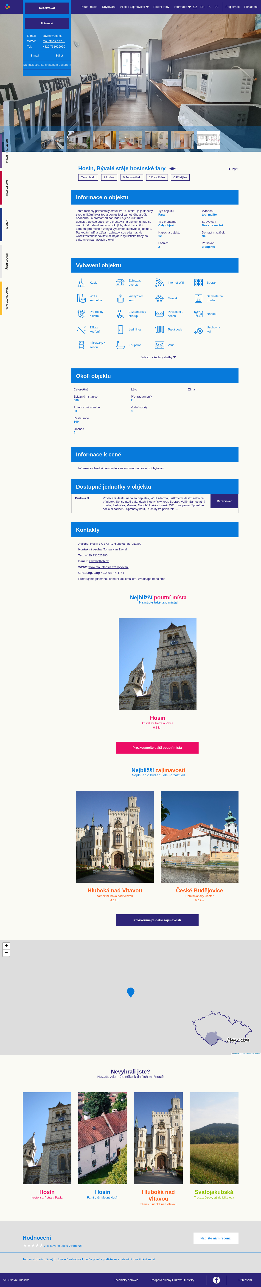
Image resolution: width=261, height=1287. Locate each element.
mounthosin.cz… (54, 41)
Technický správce (126, 1280)
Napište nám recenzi (215, 1238)
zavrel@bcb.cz (52, 35)
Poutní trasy (161, 7)
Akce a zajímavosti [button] (134, 7)
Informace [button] (182, 7)
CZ (195, 7)
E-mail (35, 55)
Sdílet (59, 55)
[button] (131, 993)
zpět (233, 169)
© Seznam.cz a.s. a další (250, 1054)
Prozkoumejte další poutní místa (157, 747)
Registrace (232, 7)
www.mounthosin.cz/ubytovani (109, 567)
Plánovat (47, 23)
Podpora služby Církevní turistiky (172, 1280)
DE (216, 7)
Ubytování (108, 7)
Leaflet (235, 1054)
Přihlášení (251, 7)
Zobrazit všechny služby (158, 357)
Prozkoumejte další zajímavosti (157, 920)
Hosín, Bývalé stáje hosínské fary (122, 168)
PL (209, 7)
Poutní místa (89, 7)
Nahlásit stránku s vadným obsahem (47, 64)
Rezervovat (47, 8)
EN (202, 7)
